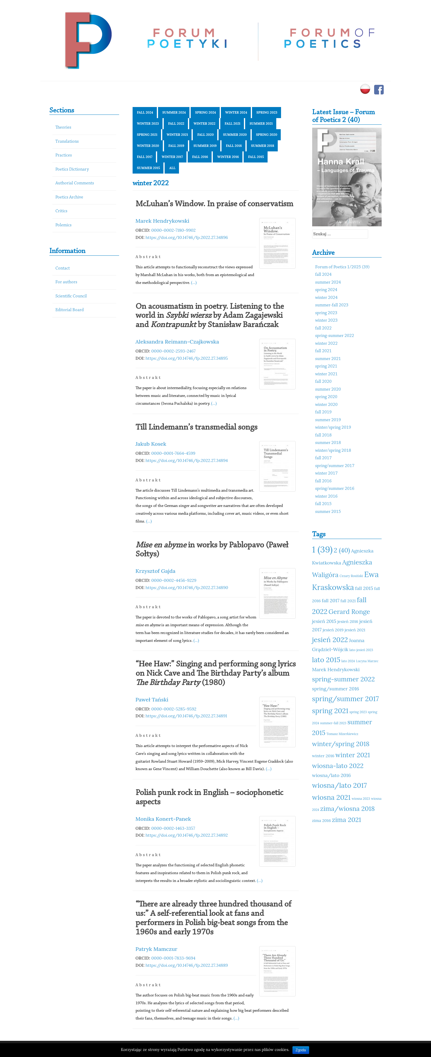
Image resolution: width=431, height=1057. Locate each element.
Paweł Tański (152, 699)
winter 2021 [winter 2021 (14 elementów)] (353, 755)
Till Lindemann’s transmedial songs (196, 427)
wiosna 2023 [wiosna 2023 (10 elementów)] (361, 798)
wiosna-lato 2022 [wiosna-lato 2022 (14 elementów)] (338, 765)
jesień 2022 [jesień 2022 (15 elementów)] (330, 639)
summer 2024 (174, 112)
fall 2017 (145, 157)
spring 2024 (205, 112)
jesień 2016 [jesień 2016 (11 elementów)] (347, 621)
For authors (66, 282)
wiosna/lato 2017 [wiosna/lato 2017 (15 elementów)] (339, 785)
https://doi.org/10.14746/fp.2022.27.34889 (186, 965)
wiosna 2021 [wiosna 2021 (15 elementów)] (331, 797)
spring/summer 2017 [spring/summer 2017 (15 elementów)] (345, 698)
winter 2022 (205, 123)
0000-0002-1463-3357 (173, 828)
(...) (194, 282)
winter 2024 (236, 112)
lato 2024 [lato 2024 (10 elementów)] (348, 661)
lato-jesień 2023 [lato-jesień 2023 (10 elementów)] (361, 650)
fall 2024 (145, 112)
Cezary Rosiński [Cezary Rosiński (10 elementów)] (351, 576)
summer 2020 (235, 134)
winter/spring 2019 (333, 427)
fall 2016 (200, 157)
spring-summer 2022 (334, 336)
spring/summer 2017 (334, 466)
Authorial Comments (74, 183)
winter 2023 (148, 123)
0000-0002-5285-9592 (174, 709)
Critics (61, 211)
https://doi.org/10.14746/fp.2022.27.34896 (186, 237)
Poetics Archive (69, 197)
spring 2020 (266, 134)
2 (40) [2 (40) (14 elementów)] (342, 550)
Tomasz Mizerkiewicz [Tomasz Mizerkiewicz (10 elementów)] (342, 734)
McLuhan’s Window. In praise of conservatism (214, 204)
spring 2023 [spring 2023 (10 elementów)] (358, 712)
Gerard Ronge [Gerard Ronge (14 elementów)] (349, 611)
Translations (67, 141)
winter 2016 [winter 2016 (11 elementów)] (323, 755)
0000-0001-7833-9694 (173, 958)
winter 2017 (172, 157)
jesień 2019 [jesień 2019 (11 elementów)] (333, 630)
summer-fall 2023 (331, 305)
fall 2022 (176, 123)
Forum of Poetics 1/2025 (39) (342, 267)
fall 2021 (232, 123)
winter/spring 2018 (333, 450)
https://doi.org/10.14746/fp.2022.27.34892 (186, 835)
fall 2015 (256, 157)
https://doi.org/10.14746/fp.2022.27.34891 (186, 716)
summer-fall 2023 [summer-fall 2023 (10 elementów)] (333, 723)
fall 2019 (176, 146)
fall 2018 (234, 146)
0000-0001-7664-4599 (173, 453)
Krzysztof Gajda (156, 570)
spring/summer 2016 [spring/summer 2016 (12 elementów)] (335, 689)
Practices (63, 155)
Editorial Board (69, 310)
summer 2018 (262, 146)
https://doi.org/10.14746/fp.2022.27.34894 (186, 460)
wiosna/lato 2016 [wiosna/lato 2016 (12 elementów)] (331, 775)
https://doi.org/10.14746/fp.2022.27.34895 (186, 358)
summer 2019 (205, 146)
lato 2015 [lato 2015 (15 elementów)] (326, 659)
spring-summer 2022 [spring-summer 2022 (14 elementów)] (343, 679)
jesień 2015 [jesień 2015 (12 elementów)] (324, 621)
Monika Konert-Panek (163, 818)
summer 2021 (261, 123)
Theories (63, 127)
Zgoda (301, 1050)
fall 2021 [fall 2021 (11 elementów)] (348, 600)
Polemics (63, 225)
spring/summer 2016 (334, 489)
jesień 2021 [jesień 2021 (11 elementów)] (355, 630)
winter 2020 (148, 146)
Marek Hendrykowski (162, 220)
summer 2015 (148, 168)
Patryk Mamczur (156, 948)
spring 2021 (147, 134)
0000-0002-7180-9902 (173, 230)
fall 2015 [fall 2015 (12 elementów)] (364, 588)
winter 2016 (228, 157)
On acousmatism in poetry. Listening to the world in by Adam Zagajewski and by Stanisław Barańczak (210, 315)
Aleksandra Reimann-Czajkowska (177, 341)
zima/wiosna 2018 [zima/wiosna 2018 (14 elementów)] (347, 808)
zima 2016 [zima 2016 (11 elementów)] (321, 820)
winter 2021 (177, 134)
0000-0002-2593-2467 (173, 351)
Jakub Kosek (151, 443)
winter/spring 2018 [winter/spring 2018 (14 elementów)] (341, 744)
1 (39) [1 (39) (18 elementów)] (322, 549)
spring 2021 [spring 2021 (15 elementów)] (330, 710)
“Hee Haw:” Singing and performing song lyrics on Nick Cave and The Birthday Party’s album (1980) (216, 673)
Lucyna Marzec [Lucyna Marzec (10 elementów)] (367, 661)
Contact (62, 268)
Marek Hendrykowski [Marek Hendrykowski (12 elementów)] (336, 669)
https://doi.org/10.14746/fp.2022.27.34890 (186, 587)
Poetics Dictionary (72, 169)
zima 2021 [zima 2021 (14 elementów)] (346, 819)
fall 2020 (205, 134)
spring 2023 (267, 112)
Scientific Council (71, 296)
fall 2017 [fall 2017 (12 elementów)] (330, 600)
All (172, 168)
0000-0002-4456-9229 (174, 580)
